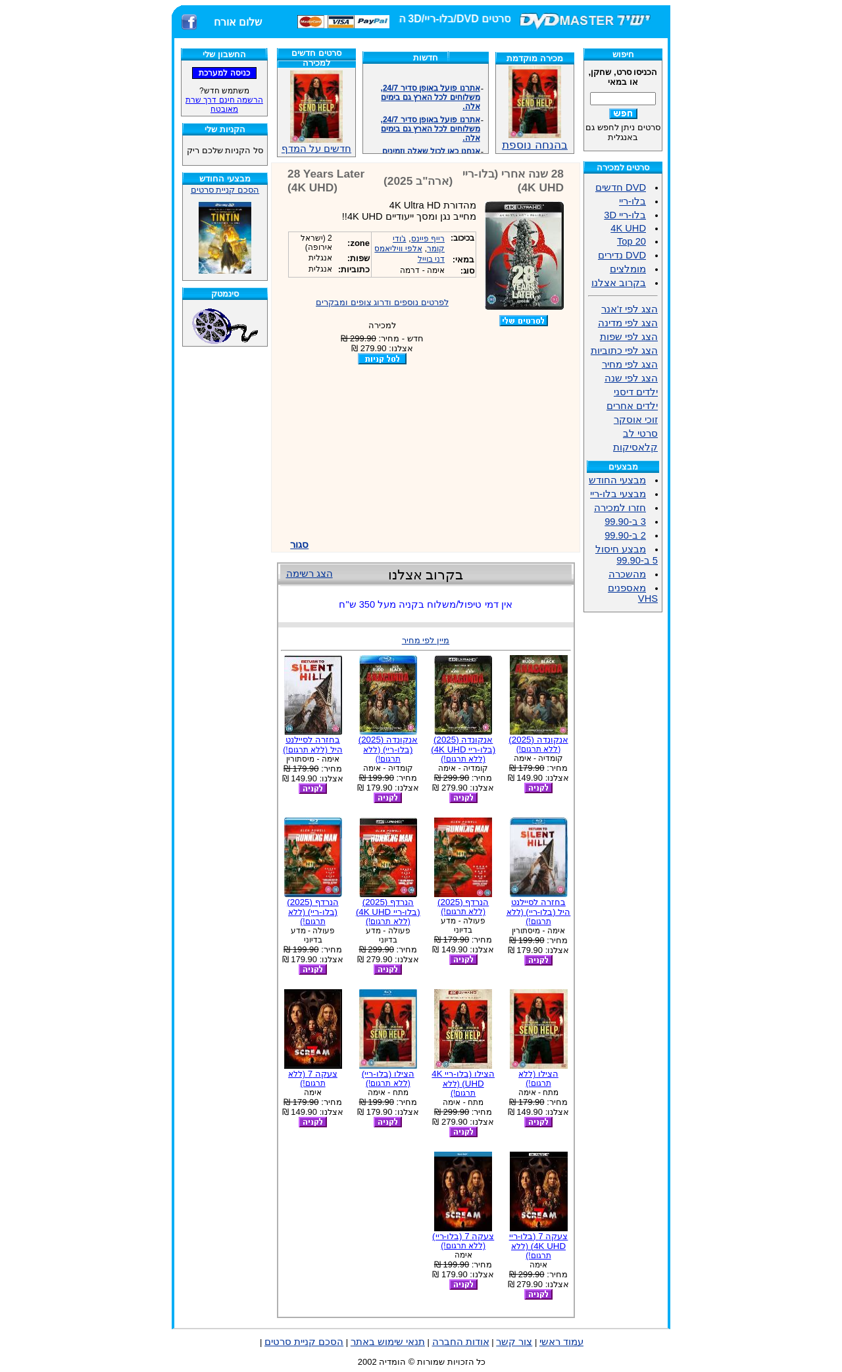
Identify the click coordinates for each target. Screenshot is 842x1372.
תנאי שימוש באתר (388, 1341)
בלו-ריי (632, 201)
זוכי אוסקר (636, 419)
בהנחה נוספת (535, 139)
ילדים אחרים (632, 406)
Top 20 (631, 241)
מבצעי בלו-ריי (618, 494)
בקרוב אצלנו (618, 283)
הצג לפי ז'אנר (629, 309)
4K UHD (628, 228)
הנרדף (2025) (463, 906)
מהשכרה (627, 574)
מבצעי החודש (617, 480)
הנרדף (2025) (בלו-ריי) (312, 911)
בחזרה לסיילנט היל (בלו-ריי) (539, 911)
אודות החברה (460, 1341)
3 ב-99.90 (625, 521)
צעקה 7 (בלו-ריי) (463, 1240)
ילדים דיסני (636, 392)
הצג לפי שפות (629, 336)
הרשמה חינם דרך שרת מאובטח (224, 104)
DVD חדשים (620, 187)
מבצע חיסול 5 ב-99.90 (626, 555)
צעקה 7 (312, 1078)
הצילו (538, 1078)
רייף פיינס (428, 238)
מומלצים (628, 269)
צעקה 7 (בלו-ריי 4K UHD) (538, 1245)
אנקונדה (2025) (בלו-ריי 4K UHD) (463, 749)
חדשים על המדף (316, 112)
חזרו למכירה (620, 507)
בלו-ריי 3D (625, 215)
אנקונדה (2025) (538, 744)
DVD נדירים (622, 255)
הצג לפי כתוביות (624, 350)
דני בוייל (431, 259)
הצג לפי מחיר (630, 364)
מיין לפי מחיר (425, 640)
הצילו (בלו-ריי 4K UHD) (463, 1083)
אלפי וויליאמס (398, 248)
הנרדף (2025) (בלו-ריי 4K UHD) (388, 911)
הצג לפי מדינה (628, 323)
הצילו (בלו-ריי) (388, 1078)
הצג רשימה (309, 573)
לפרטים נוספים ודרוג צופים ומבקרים (382, 302)
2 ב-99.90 (625, 535)
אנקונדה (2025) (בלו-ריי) (388, 749)
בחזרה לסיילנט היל (312, 744)
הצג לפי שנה (631, 378)
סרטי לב (640, 433)
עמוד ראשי (561, 1341)
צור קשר (514, 1341)
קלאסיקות (635, 447)
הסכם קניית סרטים (225, 190)
